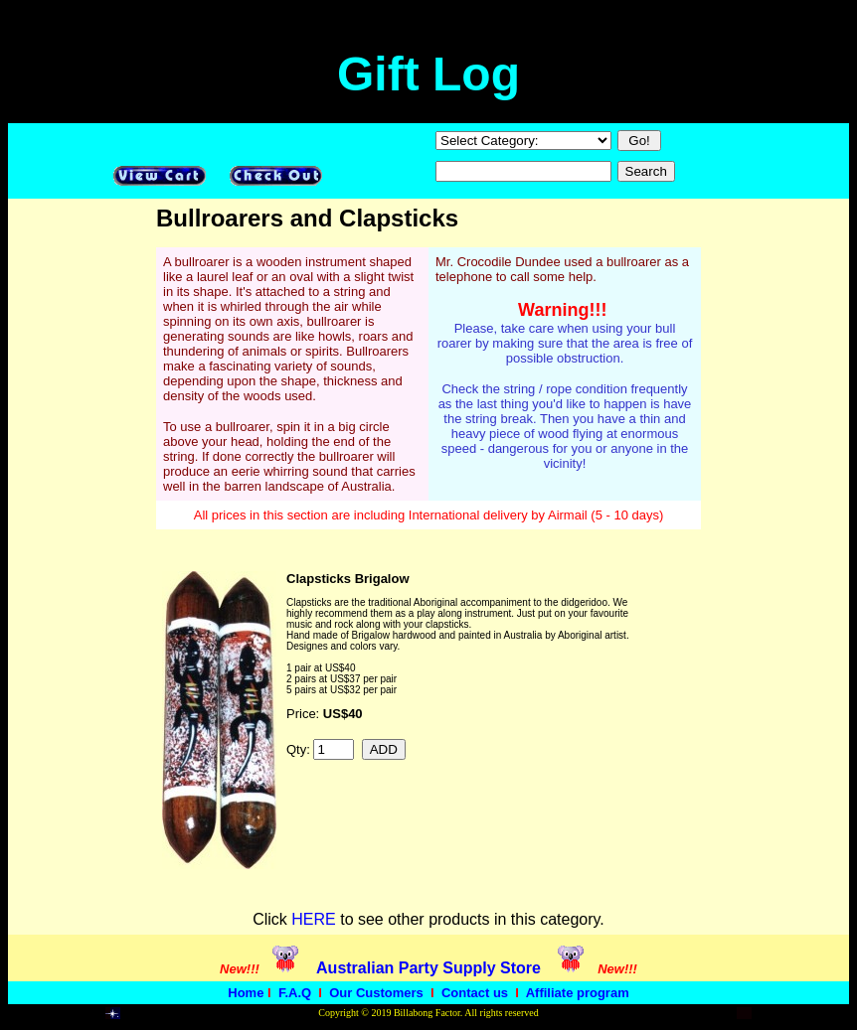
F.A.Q (294, 992)
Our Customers (376, 992)
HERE (313, 919)
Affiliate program (577, 992)
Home (245, 992)
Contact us (474, 992)
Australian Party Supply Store (428, 967)
